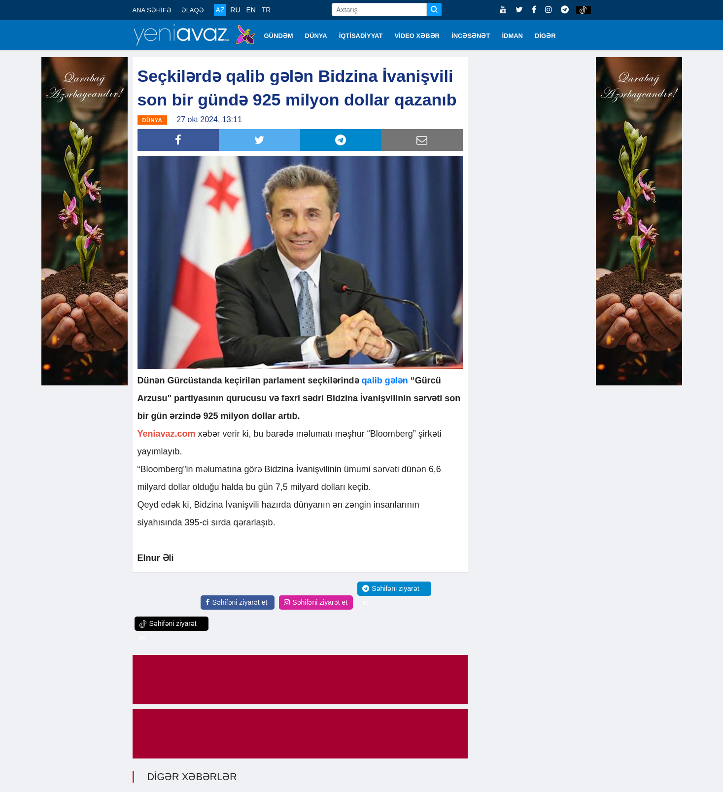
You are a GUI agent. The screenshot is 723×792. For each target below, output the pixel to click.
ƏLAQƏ (192, 10)
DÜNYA (316, 35)
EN (250, 10)
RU (235, 10)
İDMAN (512, 35)
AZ (220, 10)
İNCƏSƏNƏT (470, 35)
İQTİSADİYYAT (361, 35)
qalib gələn (385, 380)
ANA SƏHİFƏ (152, 10)
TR (266, 10)
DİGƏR (545, 35)
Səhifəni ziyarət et (236, 602)
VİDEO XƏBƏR (417, 35)
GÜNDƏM (278, 35)
